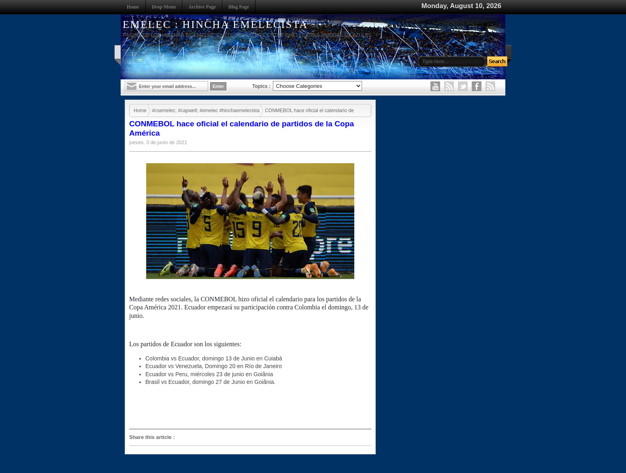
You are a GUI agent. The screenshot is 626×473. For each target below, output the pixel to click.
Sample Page (415, 51)
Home (133, 7)
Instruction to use (374, 51)
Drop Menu (164, 7)
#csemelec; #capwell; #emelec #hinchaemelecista (205, 110)
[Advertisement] (252, 407)
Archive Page (202, 7)
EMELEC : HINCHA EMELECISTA (215, 24)
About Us (338, 51)
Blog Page (238, 7)
